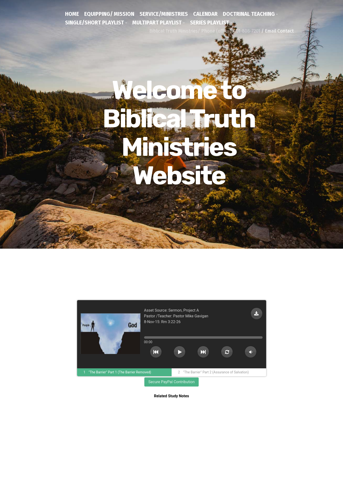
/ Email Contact (277, 31)
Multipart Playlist (157, 22)
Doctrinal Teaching (249, 14)
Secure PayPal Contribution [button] (171, 382)
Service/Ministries (164, 14)
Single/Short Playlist (94, 22)
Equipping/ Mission (109, 14)
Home (72, 14)
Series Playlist (209, 22)
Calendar (205, 14)
